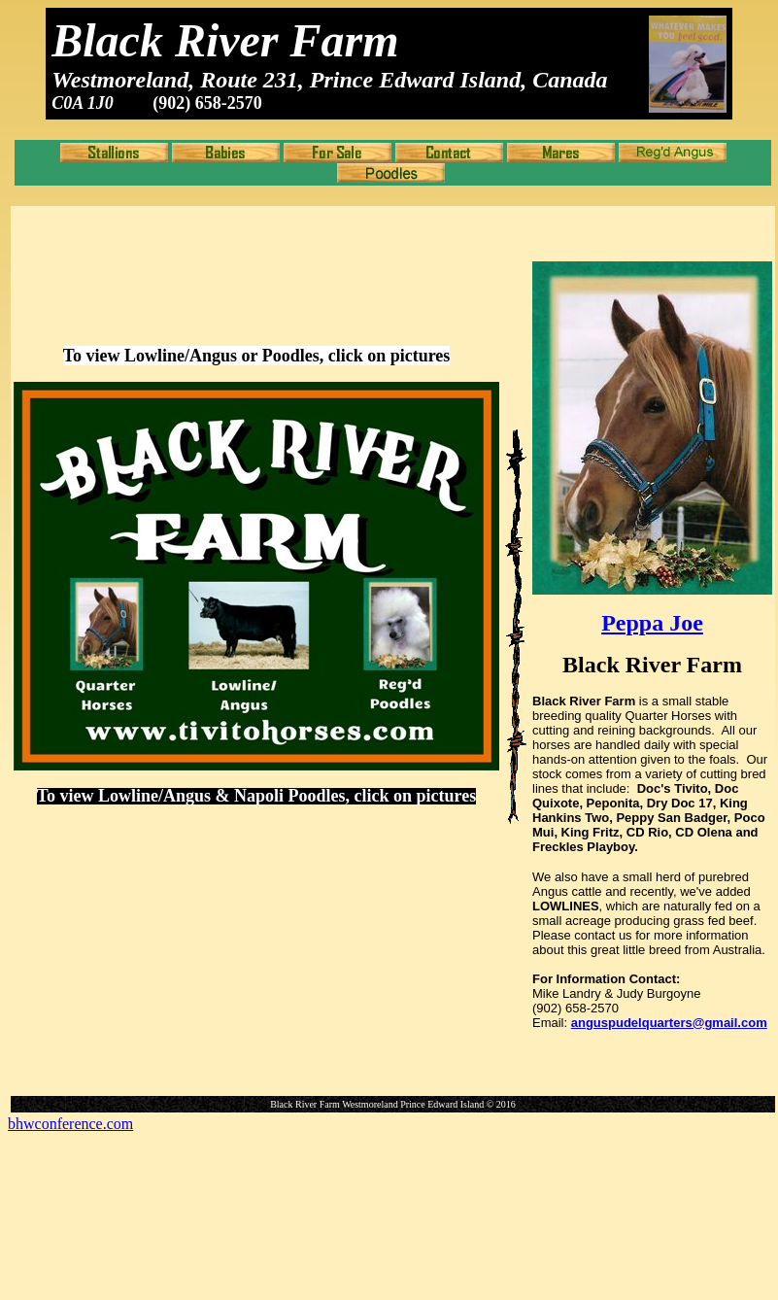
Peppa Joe (652, 622)
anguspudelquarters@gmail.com (669, 1022)
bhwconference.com (70, 1123)
